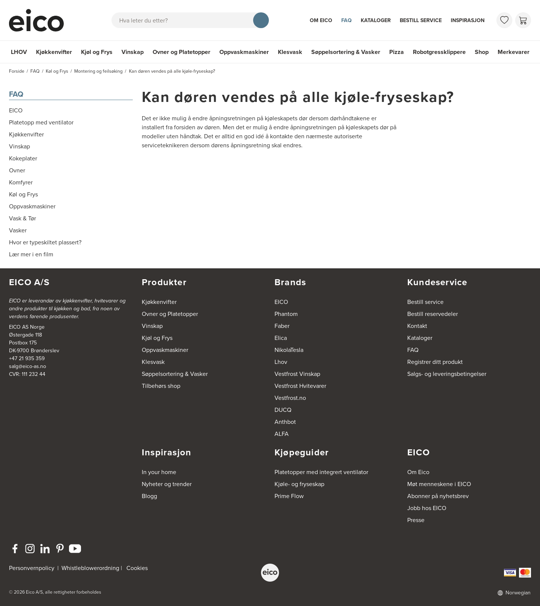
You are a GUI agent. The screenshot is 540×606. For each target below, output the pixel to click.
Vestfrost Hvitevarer (300, 386)
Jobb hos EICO (426, 508)
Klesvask (290, 52)
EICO (281, 302)
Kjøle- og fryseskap (299, 484)
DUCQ (282, 409)
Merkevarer (514, 52)
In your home (159, 472)
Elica (280, 338)
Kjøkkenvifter (54, 52)
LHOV (19, 52)
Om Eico (321, 20)
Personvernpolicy (32, 568)
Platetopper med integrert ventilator (321, 472)
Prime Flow (289, 496)
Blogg (149, 496)
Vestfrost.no (290, 398)
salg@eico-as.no (27, 366)
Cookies (137, 568)
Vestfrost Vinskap (297, 374)
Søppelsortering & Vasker (345, 52)
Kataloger (376, 20)
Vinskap (133, 52)
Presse (415, 520)
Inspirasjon (467, 20)
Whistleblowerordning (90, 568)
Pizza (396, 52)
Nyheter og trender (167, 484)
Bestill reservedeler (432, 314)
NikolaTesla (288, 350)
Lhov (280, 362)
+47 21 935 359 (27, 358)
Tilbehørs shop (161, 386)
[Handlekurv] (523, 20)
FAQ (346, 20)
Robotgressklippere (439, 52)
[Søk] (261, 20)
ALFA (281, 433)
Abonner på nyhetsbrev (438, 496)
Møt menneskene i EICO (439, 484)
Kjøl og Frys (96, 52)
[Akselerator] (39, 20)
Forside (16, 71)
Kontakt (417, 326)
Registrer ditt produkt (435, 362)
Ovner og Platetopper (181, 52)
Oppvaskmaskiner (244, 52)
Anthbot (285, 421)
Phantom (286, 314)
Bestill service (421, 20)
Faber (282, 326)
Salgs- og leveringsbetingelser (446, 374)
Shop (482, 52)
